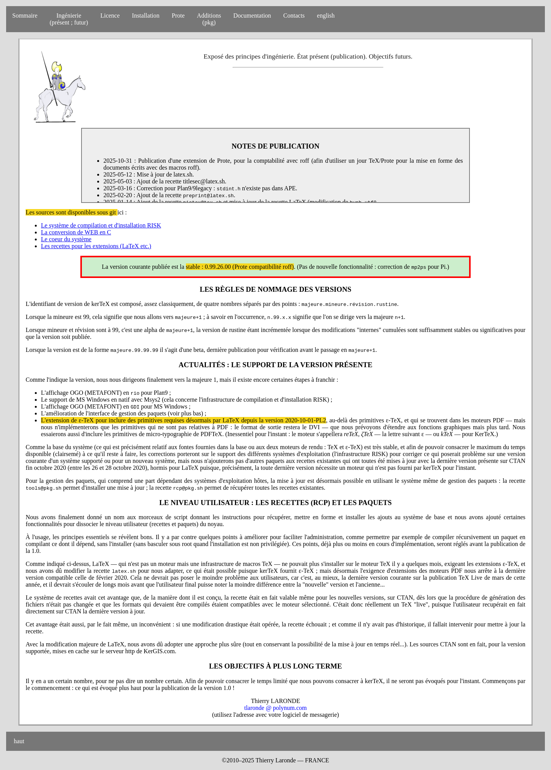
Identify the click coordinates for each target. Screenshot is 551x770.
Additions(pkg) (209, 19)
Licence (110, 15)
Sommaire (24, 15)
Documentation (252, 15)
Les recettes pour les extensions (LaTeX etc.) (96, 246)
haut (18, 741)
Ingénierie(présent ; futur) (69, 19)
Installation (146, 15)
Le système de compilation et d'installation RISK (101, 225)
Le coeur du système (66, 239)
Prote (178, 15)
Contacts (294, 15)
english (325, 15)
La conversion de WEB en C (76, 232)
